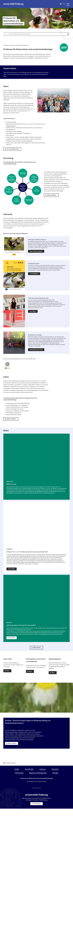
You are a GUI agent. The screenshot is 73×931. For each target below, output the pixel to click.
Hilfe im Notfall (19, 773)
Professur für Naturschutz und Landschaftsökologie (13, 21)
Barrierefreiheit (29, 769)
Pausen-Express (10, 126)
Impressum (42, 769)
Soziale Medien (36, 803)
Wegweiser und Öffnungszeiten (38, 773)
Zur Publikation (34, 274)
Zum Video (33, 311)
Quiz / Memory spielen (36, 251)
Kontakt (16, 769)
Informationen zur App (36, 349)
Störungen (55, 773)
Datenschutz (55, 769)
